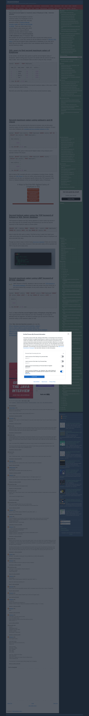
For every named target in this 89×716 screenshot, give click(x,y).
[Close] (69, 334)
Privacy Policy (52, 381)
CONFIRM (34, 376)
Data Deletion (37, 381)
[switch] (62, 356)
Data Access (44, 381)
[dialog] (44, 358)
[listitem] (44, 353)
